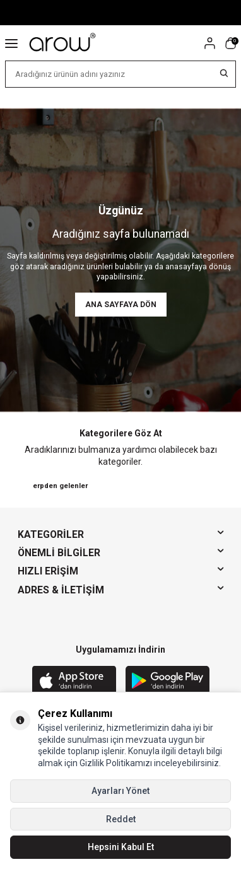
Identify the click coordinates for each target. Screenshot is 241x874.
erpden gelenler (60, 486)
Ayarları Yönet (120, 791)
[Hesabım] (209, 43)
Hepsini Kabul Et (121, 847)
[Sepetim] (230, 43)
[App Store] (74, 681)
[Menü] (11, 43)
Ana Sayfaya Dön (120, 304)
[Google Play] (167, 681)
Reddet (121, 819)
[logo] (63, 42)
